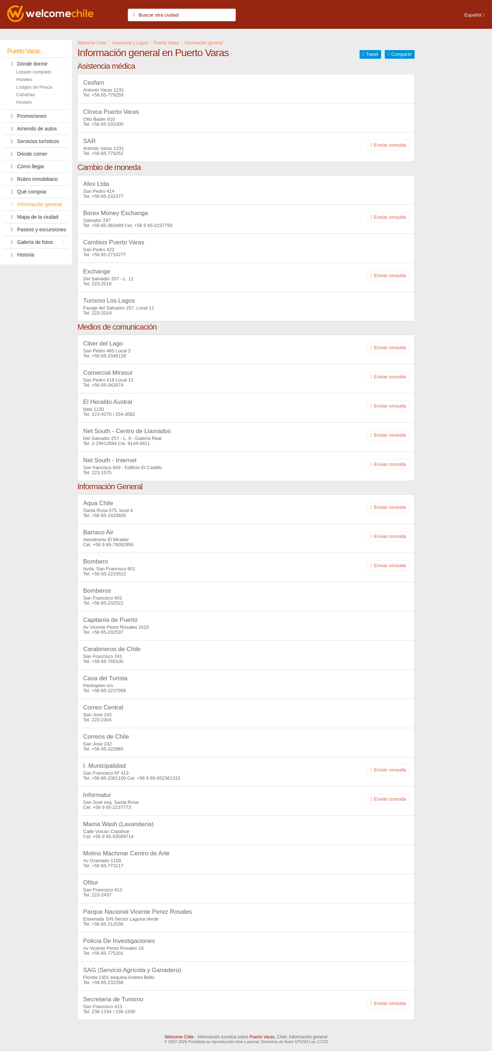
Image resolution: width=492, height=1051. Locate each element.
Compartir (401, 54)
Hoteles (24, 79)
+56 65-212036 (107, 924)
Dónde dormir (37, 64)
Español (472, 15)
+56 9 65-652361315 (158, 778)
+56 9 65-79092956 (113, 544)
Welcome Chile (179, 1036)
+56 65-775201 (107, 953)
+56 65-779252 (107, 153)
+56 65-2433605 (109, 515)
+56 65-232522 (107, 603)
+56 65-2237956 (109, 690)
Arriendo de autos (32, 129)
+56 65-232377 (107, 196)
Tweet (372, 54)
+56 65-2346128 (109, 356)
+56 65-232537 (107, 632)
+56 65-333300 (107, 124)
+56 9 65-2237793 (153, 225)
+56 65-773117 (107, 865)
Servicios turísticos (33, 141)
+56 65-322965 (107, 749)
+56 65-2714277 (109, 254)
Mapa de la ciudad (32, 217)
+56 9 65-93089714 (113, 836)
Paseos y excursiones (36, 229)
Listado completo (33, 72)
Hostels (24, 102)
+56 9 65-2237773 (112, 807)
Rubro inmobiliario (32, 179)
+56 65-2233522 (109, 573)
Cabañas (25, 94)
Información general (34, 204)
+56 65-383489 (107, 225)
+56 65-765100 (107, 661)
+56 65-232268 (107, 982)
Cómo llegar (25, 166)
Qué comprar (26, 192)
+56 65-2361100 (109, 778)
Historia (20, 255)
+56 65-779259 (107, 95)
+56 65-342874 (107, 385)
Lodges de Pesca (34, 87)
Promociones (26, 116)
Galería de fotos (37, 242)
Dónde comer (27, 154)
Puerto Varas (23, 51)
